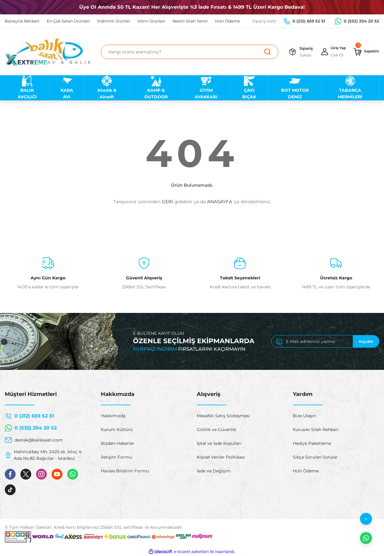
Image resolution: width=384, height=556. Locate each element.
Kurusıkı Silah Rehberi (316, 429)
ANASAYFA (219, 201)
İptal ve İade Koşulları (219, 443)
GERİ (167, 201)
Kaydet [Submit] (366, 341)
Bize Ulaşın (304, 415)
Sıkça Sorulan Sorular (315, 457)
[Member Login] (329, 51)
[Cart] (365, 51)
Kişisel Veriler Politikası (221, 457)
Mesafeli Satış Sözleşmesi (223, 415)
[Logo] (48, 51)
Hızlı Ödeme (306, 471)
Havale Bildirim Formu (125, 471)
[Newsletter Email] (325, 341)
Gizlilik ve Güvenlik (216, 429)
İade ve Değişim (214, 471)
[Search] (187, 52)
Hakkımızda (113, 415)
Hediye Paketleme (312, 443)
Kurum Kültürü (117, 429)
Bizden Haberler (117, 443)
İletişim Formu (116, 457)
